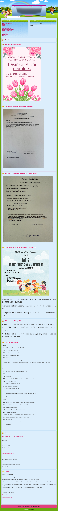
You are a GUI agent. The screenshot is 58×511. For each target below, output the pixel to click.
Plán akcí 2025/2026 (7, 30)
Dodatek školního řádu (7, 497)
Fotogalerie (6, 31)
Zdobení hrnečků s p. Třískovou (15, 321)
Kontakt (7, 433)
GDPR (4, 35)
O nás (4, 24)
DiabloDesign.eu (31, 509)
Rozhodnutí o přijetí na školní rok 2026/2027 (19, 106)
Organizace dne (7, 28)
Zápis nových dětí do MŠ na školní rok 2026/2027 (20, 247)
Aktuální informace (7, 23)
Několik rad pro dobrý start (9, 27)
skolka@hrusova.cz (9, 447)
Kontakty (5, 33)
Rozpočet (5, 34)
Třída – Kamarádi (7, 25)
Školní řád (4, 494)
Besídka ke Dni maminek (13, 44)
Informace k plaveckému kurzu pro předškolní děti (21, 173)
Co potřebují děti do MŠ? (9, 29)
